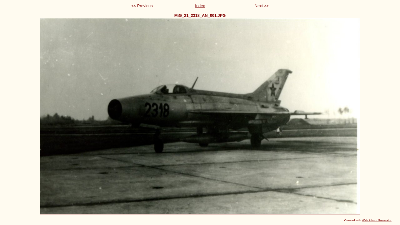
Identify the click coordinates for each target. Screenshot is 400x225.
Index (200, 5)
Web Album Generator (377, 220)
